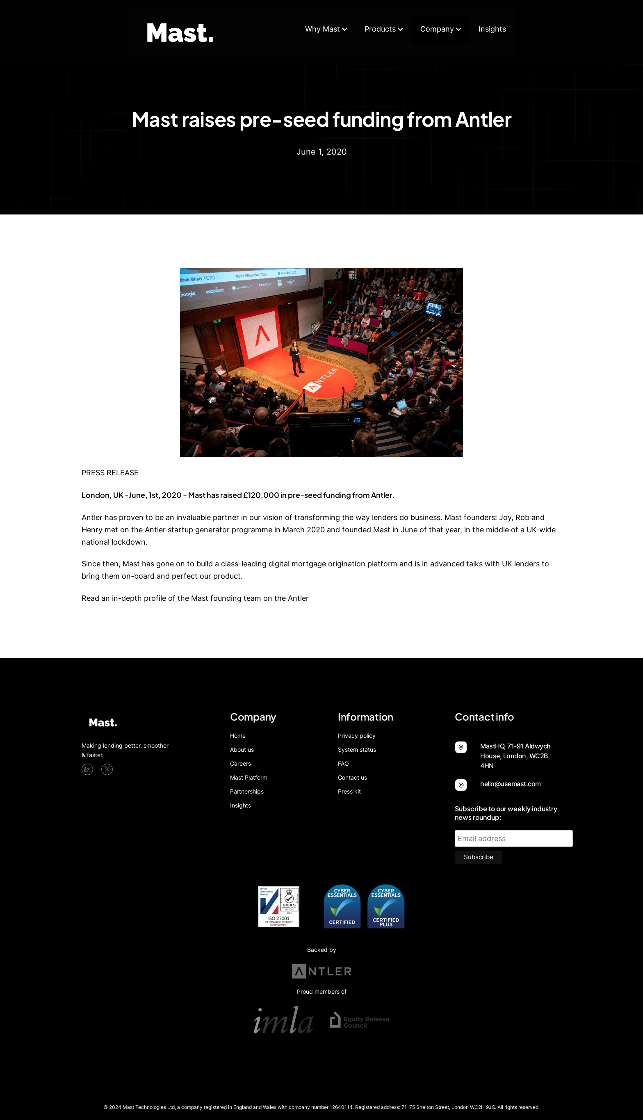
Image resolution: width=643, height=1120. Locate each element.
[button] (326, 29)
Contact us (352, 777)
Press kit (349, 791)
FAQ (343, 763)
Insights (492, 29)
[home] (182, 32)
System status (357, 750)
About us (242, 750)
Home (238, 736)
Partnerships (247, 791)
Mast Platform (248, 777)
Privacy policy (357, 736)
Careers (240, 763)
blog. (319, 598)
